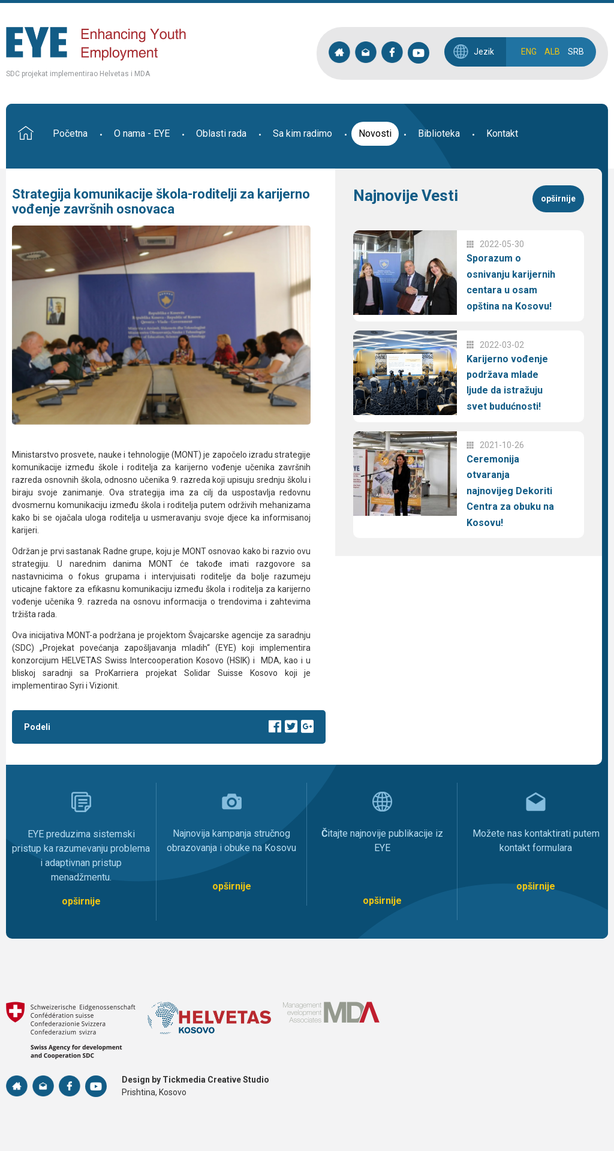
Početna (70, 133)
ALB (552, 51)
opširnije (558, 198)
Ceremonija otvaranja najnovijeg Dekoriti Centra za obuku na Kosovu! (510, 490)
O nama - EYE (142, 133)
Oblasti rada (221, 133)
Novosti (375, 133)
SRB (576, 51)
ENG (529, 51)
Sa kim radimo (302, 133)
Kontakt (502, 133)
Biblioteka (439, 133)
